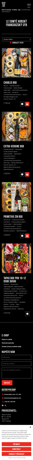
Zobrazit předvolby (16, 454)
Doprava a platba (7, 339)
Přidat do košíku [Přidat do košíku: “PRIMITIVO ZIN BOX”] (27, 236)
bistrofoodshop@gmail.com (12, 398)
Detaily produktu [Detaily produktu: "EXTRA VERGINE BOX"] (22, 174)
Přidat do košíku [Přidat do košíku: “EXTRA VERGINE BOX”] (27, 174)
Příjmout (16, 444)
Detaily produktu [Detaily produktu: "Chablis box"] (22, 104)
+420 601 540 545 (9, 402)
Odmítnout (16, 449)
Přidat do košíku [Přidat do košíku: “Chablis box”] (27, 104)
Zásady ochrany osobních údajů (17, 457)
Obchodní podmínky (8, 343)
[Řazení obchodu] (16, 39)
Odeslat (7, 383)
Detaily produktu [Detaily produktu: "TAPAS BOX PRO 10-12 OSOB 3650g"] (27, 314)
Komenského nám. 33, (12, 394)
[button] (30, 427)
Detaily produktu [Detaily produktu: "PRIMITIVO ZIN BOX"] (22, 236)
